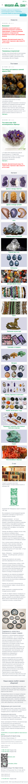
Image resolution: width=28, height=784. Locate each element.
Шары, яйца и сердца (14, 379)
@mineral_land (14, 496)
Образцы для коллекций (14, 236)
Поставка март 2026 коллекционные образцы (11, 123)
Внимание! (5, 26)
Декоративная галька (14, 284)
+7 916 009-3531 (5, 778)
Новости (11, 23)
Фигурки (14, 363)
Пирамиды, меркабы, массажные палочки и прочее (14, 427)
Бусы (14, 315)
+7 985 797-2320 (5, 750)
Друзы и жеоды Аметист (14, 189)
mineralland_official (14, 505)
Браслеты (14, 299)
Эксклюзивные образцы (14, 459)
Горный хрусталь (14, 252)
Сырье (14, 444)
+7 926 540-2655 (5, 751)
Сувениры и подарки (14, 347)
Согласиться (23, 15)
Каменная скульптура (14, 331)
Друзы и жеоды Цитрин (14, 204)
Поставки (11, 66)
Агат (14, 220)
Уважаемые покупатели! (10, 51)
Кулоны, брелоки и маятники (14, 394)
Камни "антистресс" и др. (14, 410)
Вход (24, 1)
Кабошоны (14, 268)
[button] (10, 479)
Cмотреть (4, 114)
